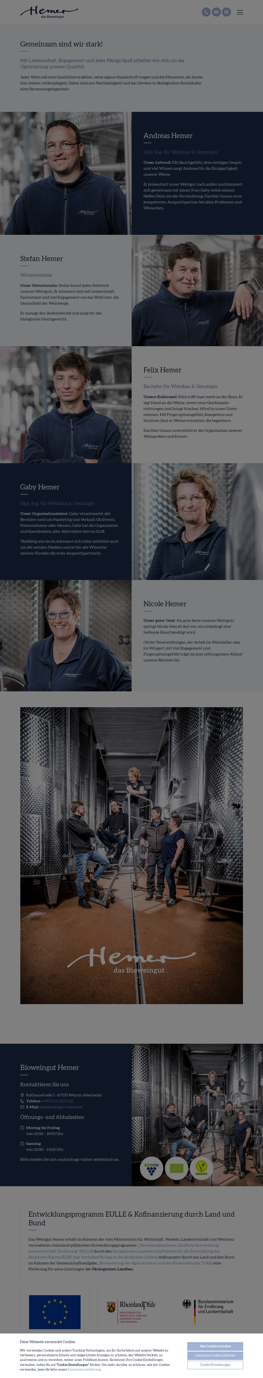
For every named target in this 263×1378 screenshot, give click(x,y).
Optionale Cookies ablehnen (215, 1355)
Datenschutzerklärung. (84, 1369)
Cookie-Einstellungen (215, 1364)
